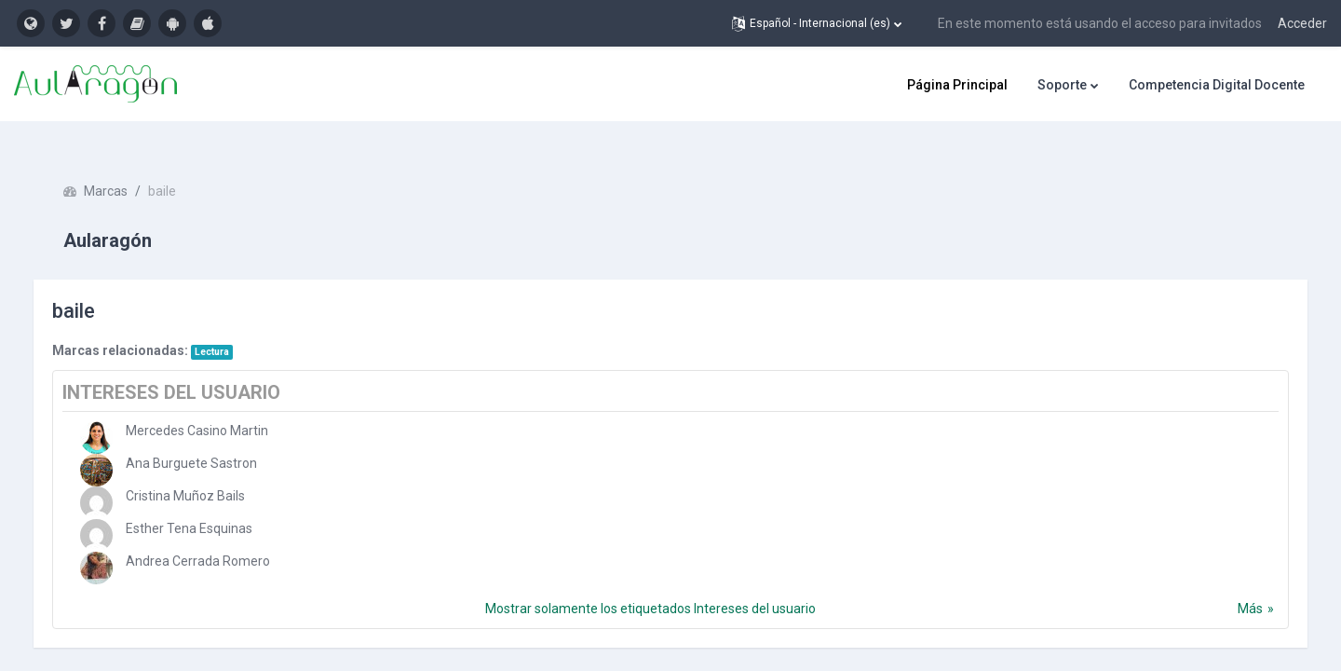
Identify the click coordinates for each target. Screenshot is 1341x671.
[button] (816, 23)
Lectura (230, 328)
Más (1231, 584)
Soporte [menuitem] (1062, 84)
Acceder (1302, 23)
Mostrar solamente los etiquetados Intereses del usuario (650, 584)
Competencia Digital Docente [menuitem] (1217, 84)
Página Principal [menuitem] (957, 84)
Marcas (124, 167)
